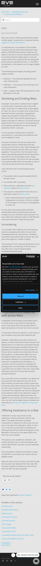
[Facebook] (3, 489)
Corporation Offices (9, 528)
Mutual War (24, 188)
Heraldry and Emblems (10, 510)
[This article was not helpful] (9, 480)
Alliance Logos (7, 513)
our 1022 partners (15, 267)
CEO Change (6, 524)
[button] (37, 3)
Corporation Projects (9, 517)
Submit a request (25, 495)
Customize (21, 302)
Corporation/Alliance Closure (12, 539)
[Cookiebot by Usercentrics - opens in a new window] (26, 256)
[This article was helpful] (5, 480)
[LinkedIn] (9, 489)
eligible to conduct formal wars (13, 42)
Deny (20, 308)
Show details (30, 290)
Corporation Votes (9, 531)
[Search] (20, 20)
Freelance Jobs (7, 506)
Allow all (20, 296)
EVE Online (6, 12)
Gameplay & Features (20, 12)
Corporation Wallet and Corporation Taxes (18, 535)
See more (6, 544)
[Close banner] (38, 256)
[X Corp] (6, 489)
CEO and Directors (8, 521)
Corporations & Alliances (12, 14)
